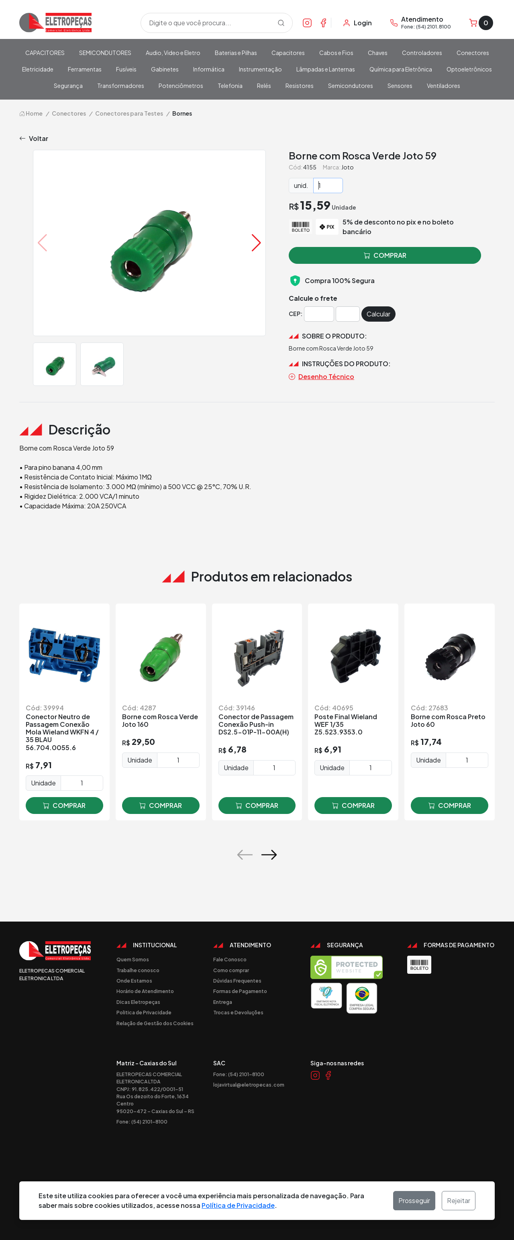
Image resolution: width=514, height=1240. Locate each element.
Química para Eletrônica (400, 69)
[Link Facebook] (323, 22)
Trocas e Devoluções (238, 1012)
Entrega (222, 1002)
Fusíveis (126, 69)
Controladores (422, 52)
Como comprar (231, 970)
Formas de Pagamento (240, 991)
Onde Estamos (134, 980)
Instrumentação (260, 69)
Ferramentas (85, 69)
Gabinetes (165, 69)
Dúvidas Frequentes (237, 980)
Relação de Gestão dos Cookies (155, 1023)
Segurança (68, 85)
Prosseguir (414, 1200)
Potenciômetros (181, 85)
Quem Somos (132, 959)
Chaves (378, 52)
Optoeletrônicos (469, 69)
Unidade (43, 783)
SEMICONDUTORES (105, 52)
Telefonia (230, 85)
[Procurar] (281, 23)
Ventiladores (443, 85)
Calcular (378, 314)
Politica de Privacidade (143, 1012)
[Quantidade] (328, 185)
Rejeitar (458, 1200)
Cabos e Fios (336, 52)
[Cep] (319, 314)
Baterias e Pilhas (236, 52)
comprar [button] (385, 255)
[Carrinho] (481, 23)
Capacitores (288, 52)
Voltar (33, 138)
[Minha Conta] (357, 23)
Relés (264, 85)
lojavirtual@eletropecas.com (248, 1084)
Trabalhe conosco (137, 970)
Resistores (300, 85)
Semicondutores (350, 85)
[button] (256, 243)
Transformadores (120, 85)
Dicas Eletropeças (138, 1002)
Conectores (473, 52)
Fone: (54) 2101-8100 (141, 1121)
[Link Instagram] (307, 22)
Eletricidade (37, 69)
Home (31, 113)
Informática (208, 69)
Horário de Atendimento (145, 991)
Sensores (400, 85)
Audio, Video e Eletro (173, 52)
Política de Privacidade (238, 1205)
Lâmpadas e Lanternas (325, 69)
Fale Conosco (230, 959)
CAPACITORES (45, 52)
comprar (64, 805)
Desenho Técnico (321, 376)
